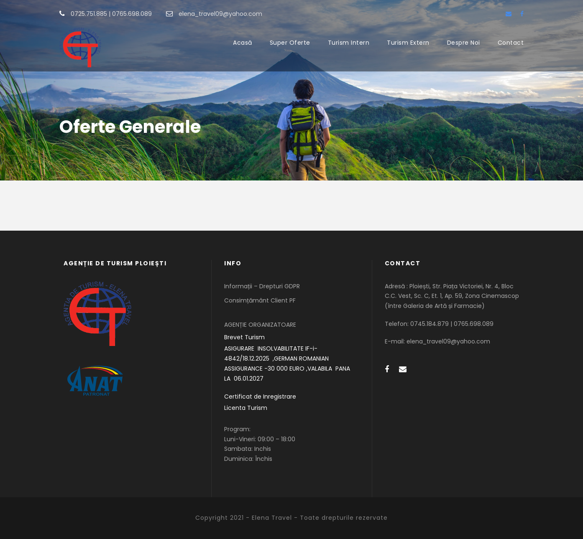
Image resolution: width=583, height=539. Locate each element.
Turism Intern (349, 42)
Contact (511, 42)
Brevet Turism (244, 337)
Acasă (242, 42)
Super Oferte (290, 42)
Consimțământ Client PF (260, 300)
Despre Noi (463, 42)
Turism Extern (408, 42)
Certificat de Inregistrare (260, 396)
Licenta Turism (245, 408)
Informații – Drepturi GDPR (262, 286)
